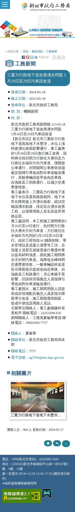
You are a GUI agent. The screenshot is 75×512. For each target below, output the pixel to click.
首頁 (25, 51)
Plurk (27, 57)
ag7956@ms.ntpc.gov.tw (46, 357)
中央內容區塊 (67, 57)
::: (6, 51)
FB (23, 57)
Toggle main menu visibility (4, 3)
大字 (63, 57)
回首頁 (48, 443)
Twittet (31, 57)
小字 (54, 57)
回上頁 (57, 443)
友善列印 (36, 57)
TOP (66, 443)
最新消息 (37, 51)
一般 (58, 57)
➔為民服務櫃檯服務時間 (19, 483)
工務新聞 (51, 51)
